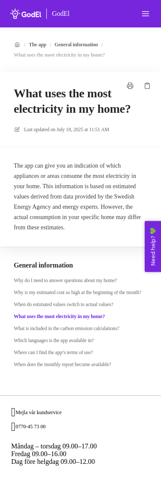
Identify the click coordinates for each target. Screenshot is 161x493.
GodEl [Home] (61, 13)
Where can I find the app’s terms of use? (53, 352)
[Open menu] (145, 14)
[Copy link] (147, 86)
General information (76, 45)
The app (37, 45)
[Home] (26, 13)
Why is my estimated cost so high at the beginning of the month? (77, 292)
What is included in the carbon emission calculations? (66, 328)
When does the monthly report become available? (62, 364)
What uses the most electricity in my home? (59, 55)
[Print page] (130, 86)
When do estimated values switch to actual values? (63, 304)
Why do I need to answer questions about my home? (65, 280)
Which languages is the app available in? (54, 340)
